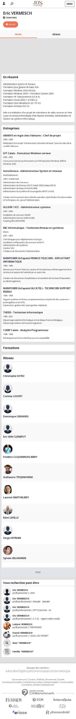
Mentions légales (51, 682)
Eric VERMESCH (20, 589)
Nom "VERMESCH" (21, 642)
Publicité (40, 680)
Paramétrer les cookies (33, 682)
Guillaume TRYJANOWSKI (18, 477)
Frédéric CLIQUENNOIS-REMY (20, 457)
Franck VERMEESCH (22, 632)
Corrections (27, 685)
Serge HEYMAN (12, 538)
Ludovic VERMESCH (22, 624)
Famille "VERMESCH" (23, 651)
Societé (61, 680)
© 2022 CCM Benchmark (44, 685)
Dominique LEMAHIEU (16, 416)
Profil (18, 34)
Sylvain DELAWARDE (14, 558)
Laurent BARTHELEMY (16, 497)
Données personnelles (12, 682)
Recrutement (51, 680)
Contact (32, 680)
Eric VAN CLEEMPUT (14, 436)
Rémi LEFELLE (11, 517)
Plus (38, 572)
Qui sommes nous (19, 680)
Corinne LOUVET (12, 396)
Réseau (56, 34)
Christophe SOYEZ (13, 376)
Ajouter (12, 24)
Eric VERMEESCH (20, 598)
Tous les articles (66, 682)
